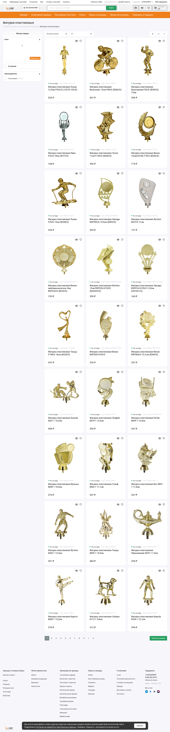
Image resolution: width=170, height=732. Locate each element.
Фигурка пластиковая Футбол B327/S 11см (146, 220)
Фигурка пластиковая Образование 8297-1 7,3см (144, 551)
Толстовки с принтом (68, 683)
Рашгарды (64, 705)
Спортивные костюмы (68, 709)
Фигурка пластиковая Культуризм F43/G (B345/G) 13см (145, 90)
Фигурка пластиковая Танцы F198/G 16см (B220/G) (62, 353)
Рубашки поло (8, 688)
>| (93, 638)
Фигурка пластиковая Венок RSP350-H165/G (104, 353)
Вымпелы (35, 683)
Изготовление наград (96, 679)
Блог (41, 2)
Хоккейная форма (66, 701)
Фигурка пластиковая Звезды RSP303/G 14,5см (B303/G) (105, 220)
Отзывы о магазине (53, 2)
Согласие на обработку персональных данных (56, 727)
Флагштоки (35, 686)
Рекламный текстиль (66, 15)
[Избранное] (148, 8)
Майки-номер (65, 716)
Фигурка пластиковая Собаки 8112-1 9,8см (104, 618)
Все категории (31, 8)
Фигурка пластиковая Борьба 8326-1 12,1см (146, 618)
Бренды (120, 686)
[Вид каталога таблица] (164, 34)
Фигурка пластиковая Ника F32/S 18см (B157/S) (62, 154)
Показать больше (158, 638)
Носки (5, 681)
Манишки (63, 713)
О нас (5, 2)
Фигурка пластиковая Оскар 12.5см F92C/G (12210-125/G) (62, 88)
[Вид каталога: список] (158, 34)
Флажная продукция (39, 679)
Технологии (33, 2)
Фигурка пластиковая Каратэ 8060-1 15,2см (63, 618)
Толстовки (7, 692)
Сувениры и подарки (143, 15)
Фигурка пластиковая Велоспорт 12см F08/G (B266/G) (106, 88)
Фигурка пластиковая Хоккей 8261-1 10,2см (63, 419)
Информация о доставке (18, 2)
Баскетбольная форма (68, 694)
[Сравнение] (142, 8)
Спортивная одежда (41, 15)
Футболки (6, 696)
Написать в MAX (96, 2)
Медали (91, 686)
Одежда (24, 15)
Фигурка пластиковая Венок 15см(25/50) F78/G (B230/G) (145, 154)
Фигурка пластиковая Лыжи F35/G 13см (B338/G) (62, 220)
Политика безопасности (126, 679)
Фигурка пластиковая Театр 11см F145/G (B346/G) (104, 154)
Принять (140, 726)
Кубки (90, 675)
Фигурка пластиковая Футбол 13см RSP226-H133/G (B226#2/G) (105, 288)
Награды (91, 690)
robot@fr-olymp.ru (117, 2)
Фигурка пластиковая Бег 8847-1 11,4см (147, 485)
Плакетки (91, 683)
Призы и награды (98, 15)
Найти (111, 8)
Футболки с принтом (67, 679)
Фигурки (91, 694)
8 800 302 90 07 (151, 677)
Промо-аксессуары (120, 15)
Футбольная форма (67, 690)
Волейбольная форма (68, 698)
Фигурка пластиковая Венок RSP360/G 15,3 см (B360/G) (145, 353)
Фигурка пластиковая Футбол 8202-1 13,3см (63, 551)
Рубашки (6, 684)
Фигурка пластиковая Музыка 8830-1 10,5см (63, 485)
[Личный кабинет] (135, 8)
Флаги (83, 15)
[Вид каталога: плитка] (152, 34)
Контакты (66, 2)
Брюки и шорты (9, 675)
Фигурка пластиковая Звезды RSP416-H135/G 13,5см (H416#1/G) (146, 288)
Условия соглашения (125, 683)
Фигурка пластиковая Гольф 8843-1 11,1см (104, 485)
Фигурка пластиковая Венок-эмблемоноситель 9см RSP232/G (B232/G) (62, 288)
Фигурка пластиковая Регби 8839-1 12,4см (145, 419)
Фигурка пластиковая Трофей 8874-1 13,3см (105, 419)
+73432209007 (143, 2)
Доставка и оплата (124, 690)
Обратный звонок (151, 680)
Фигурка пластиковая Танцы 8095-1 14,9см (104, 551)
